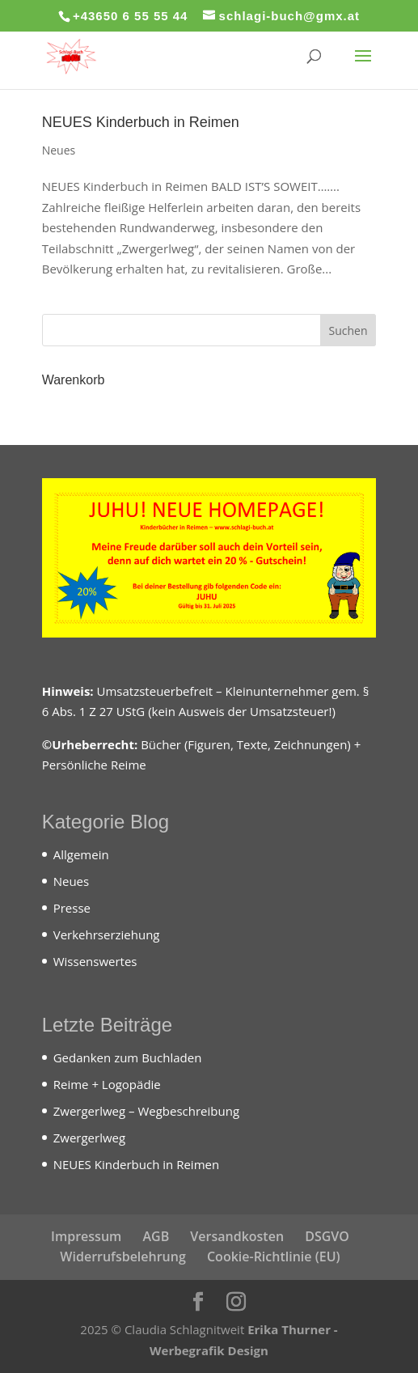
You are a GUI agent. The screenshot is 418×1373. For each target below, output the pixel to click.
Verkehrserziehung (106, 934)
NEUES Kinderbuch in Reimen (140, 122)
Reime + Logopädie (107, 1084)
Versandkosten (237, 1236)
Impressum (86, 1236)
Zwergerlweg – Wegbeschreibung (146, 1111)
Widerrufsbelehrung (122, 1256)
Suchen (347, 330)
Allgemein (81, 854)
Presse (72, 908)
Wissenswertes (95, 961)
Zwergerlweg (89, 1137)
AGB (155, 1236)
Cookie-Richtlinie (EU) (273, 1256)
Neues (59, 150)
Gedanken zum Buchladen (127, 1057)
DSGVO (327, 1236)
